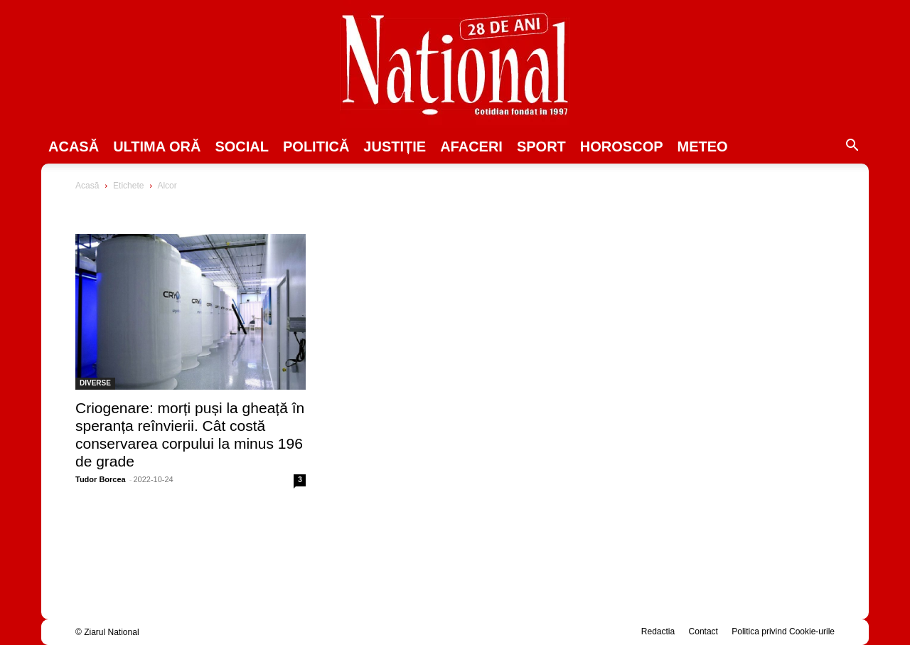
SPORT (541, 146)
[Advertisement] (719, 289)
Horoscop (621, 146)
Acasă (73, 146)
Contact (703, 631)
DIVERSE (95, 383)
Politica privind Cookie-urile (783, 631)
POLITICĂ (316, 146)
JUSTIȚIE (394, 146)
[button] (852, 147)
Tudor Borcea (100, 479)
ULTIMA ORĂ (156, 146)
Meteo (703, 146)
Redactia (658, 631)
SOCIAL (242, 146)
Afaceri (471, 146)
